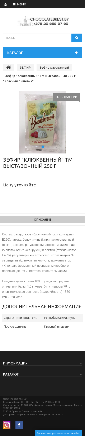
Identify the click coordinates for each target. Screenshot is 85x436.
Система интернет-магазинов (58, 433)
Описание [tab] (42, 219)
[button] (11, 122)
